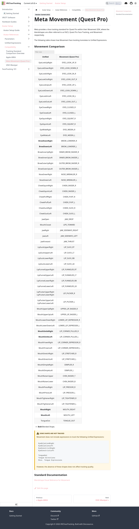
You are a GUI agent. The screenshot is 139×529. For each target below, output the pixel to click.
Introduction (7, 9)
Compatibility (10, 47)
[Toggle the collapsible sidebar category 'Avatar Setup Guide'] (28, 30)
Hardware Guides (9, 22)
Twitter (54, 519)
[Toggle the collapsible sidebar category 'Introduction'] (28, 9)
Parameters (9, 39)
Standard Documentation (124, 14)
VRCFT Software (8, 17)
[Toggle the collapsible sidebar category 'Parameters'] (28, 38)
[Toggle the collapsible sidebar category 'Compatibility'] (28, 47)
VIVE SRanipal (11, 65)
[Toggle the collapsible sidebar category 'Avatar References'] (28, 34)
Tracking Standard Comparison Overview (15, 52)
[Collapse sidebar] (16, 504)
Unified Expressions (13, 43)
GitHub (96, 516)
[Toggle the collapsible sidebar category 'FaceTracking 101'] (28, 69)
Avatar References (11, 34)
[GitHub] (131, 3)
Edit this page (41, 488)
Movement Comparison (123, 11)
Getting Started (46, 3)
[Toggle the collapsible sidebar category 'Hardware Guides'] (28, 21)
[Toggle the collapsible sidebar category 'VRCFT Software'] (28, 17)
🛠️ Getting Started (11, 13)
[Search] (113, 3)
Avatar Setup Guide (11, 30)
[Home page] (36, 10)
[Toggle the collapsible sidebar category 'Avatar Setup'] (28, 26)
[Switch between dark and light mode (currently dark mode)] (135, 3)
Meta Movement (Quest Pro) (18, 61)
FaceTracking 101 (9, 69)
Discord (55, 516)
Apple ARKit (11, 57)
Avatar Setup (60, 3)
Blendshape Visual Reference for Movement (52, 480)
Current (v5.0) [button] (29, 3)
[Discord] (126, 3)
